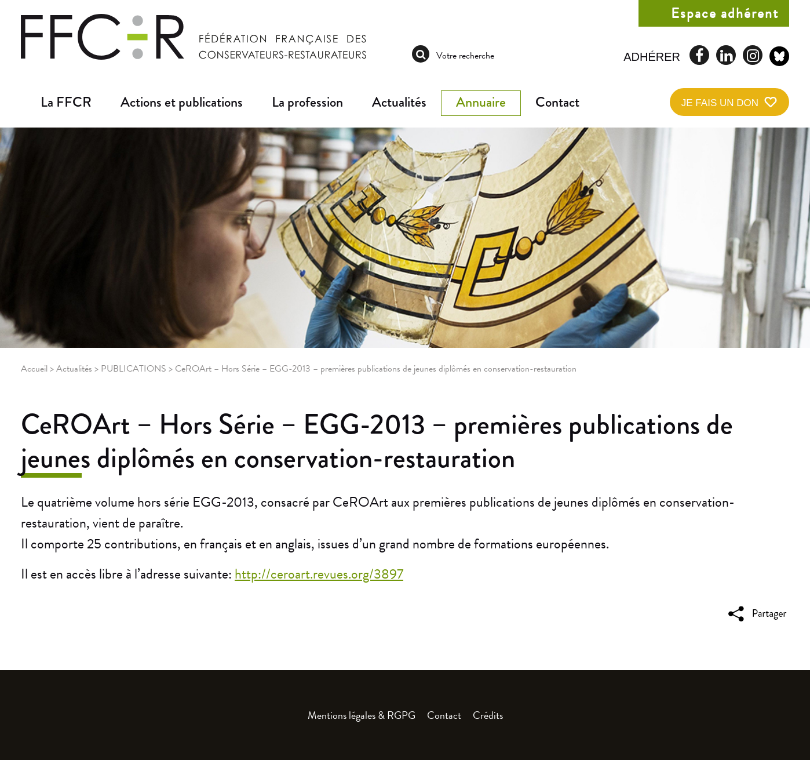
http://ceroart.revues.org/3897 (319, 573)
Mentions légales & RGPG (361, 715)
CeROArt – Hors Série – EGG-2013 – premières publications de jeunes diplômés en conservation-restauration (377, 441)
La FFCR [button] (66, 102)
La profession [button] (307, 102)
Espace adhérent (725, 13)
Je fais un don (719, 102)
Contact (557, 102)
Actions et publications (182, 102)
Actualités (399, 102)
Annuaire (481, 102)
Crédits (488, 715)
